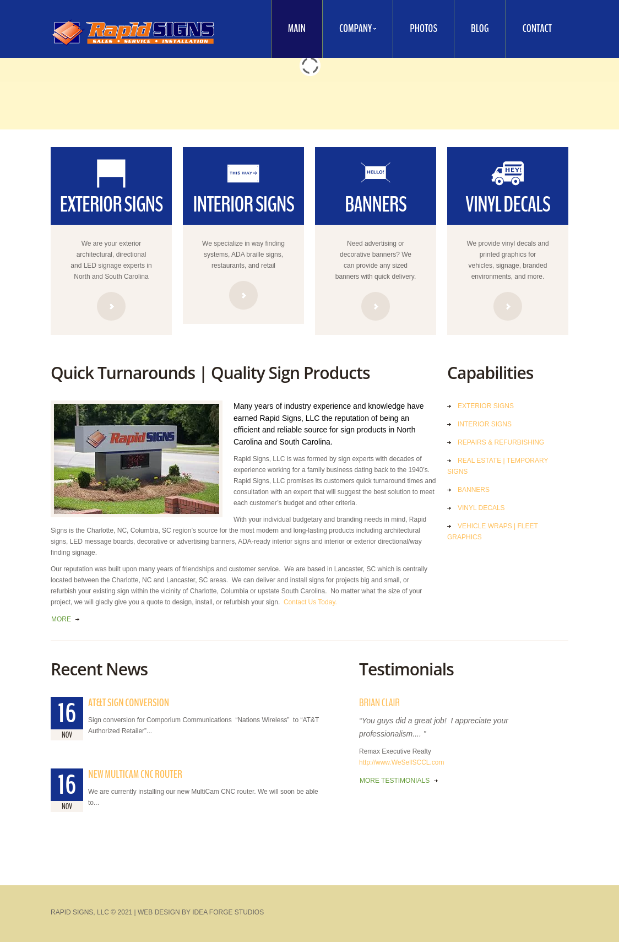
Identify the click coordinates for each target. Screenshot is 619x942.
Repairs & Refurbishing (501, 442)
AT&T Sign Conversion (128, 702)
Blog (480, 28)
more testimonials (395, 780)
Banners (474, 490)
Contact (537, 28)
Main (297, 28)
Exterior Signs (486, 406)
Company (349, 30)
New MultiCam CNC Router (135, 774)
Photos (423, 28)
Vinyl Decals (481, 508)
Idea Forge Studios (228, 912)
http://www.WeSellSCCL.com (401, 762)
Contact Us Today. (310, 602)
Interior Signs (485, 424)
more (61, 619)
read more (111, 306)
